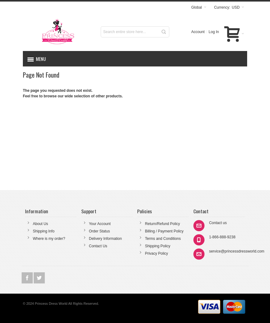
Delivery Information (105, 238)
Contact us (218, 223)
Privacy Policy (156, 253)
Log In (214, 32)
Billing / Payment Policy (164, 231)
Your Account (100, 224)
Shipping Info (43, 231)
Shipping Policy (157, 246)
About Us (40, 224)
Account (198, 32)
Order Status (99, 231)
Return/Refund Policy (162, 224)
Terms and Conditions (163, 238)
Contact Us (98, 246)
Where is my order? (49, 238)
